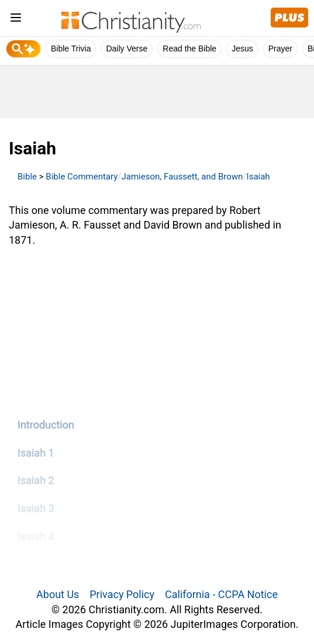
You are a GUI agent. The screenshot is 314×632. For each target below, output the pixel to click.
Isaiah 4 (36, 536)
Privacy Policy (121, 594)
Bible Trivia (71, 48)
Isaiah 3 (36, 508)
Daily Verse (126, 48)
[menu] (16, 19)
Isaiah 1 (36, 453)
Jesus (242, 48)
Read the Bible (189, 48)
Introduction (46, 425)
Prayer (280, 48)
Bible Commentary (82, 176)
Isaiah (258, 176)
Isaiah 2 (36, 480)
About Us (57, 594)
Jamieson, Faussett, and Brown (182, 176)
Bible (27, 176)
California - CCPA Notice (221, 594)
